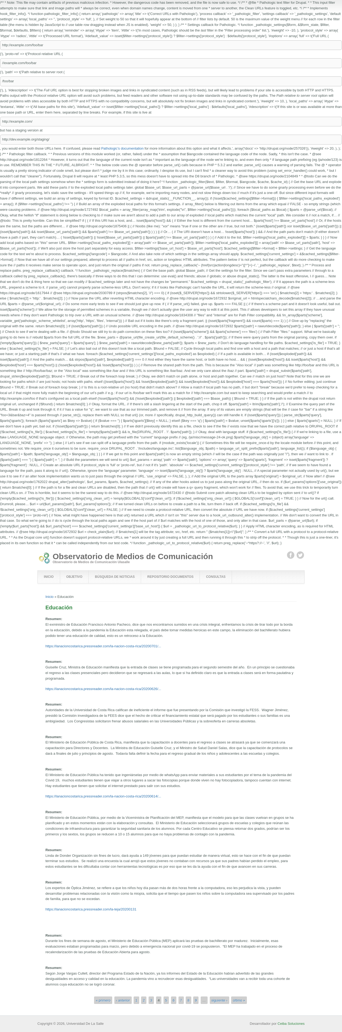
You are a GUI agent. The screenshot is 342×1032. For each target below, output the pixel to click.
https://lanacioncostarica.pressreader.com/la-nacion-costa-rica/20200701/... (103, 646)
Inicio (49, 577)
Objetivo (74, 577)
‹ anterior (123, 1000)
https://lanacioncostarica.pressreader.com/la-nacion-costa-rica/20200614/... (103, 796)
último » (239, 1000)
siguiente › (219, 1000)
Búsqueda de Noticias (115, 577)
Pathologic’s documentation (122, 148)
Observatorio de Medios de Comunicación (133, 556)
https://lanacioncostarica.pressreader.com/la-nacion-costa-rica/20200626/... (103, 689)
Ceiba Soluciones (291, 1024)
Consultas (216, 577)
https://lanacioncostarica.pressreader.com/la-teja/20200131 (90, 909)
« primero (103, 1000)
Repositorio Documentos (170, 577)
